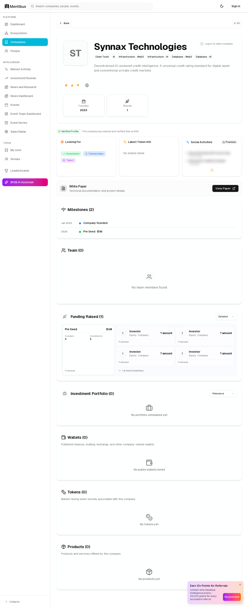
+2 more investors (131, 370)
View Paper (225, 188)
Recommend (232, 596)
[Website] (87, 85)
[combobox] (226, 316)
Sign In (236, 6)
